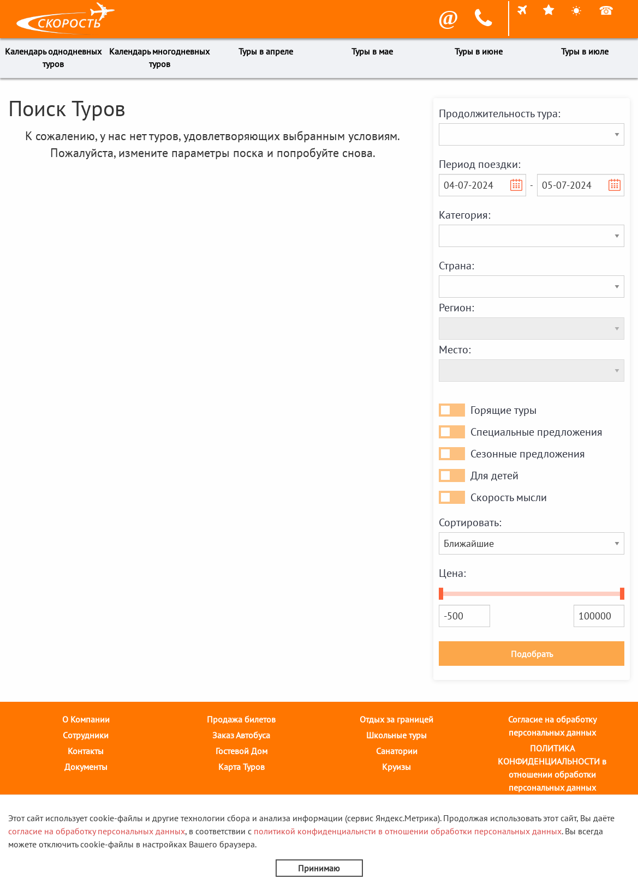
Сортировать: (470, 522)
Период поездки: (479, 164)
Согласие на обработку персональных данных (552, 726)
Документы (86, 766)
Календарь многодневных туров (159, 57)
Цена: (452, 573)
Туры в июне (479, 51)
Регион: (456, 307)
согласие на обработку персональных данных (96, 831)
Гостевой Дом (241, 750)
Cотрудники (86, 735)
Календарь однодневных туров (53, 57)
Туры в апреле (265, 51)
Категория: (464, 215)
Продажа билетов (241, 719)
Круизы (396, 766)
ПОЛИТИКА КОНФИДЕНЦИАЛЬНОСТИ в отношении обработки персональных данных (552, 768)
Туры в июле (585, 51)
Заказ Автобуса (241, 735)
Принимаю (319, 868)
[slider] (441, 594)
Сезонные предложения (527, 453)
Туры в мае (372, 51)
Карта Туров (241, 766)
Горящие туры (503, 410)
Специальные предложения (536, 431)
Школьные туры (396, 735)
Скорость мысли (508, 497)
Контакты (86, 750)
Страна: (456, 265)
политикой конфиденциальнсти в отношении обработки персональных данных (408, 831)
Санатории (397, 750)
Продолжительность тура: (499, 113)
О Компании (86, 719)
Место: (454, 349)
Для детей (494, 475)
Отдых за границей (396, 719)
